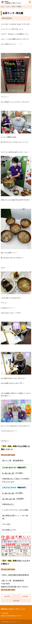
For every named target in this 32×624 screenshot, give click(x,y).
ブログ (8, 6)
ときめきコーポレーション (13, 2)
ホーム (2, 6)
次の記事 (25, 596)
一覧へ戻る (16, 600)
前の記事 (7, 596)
